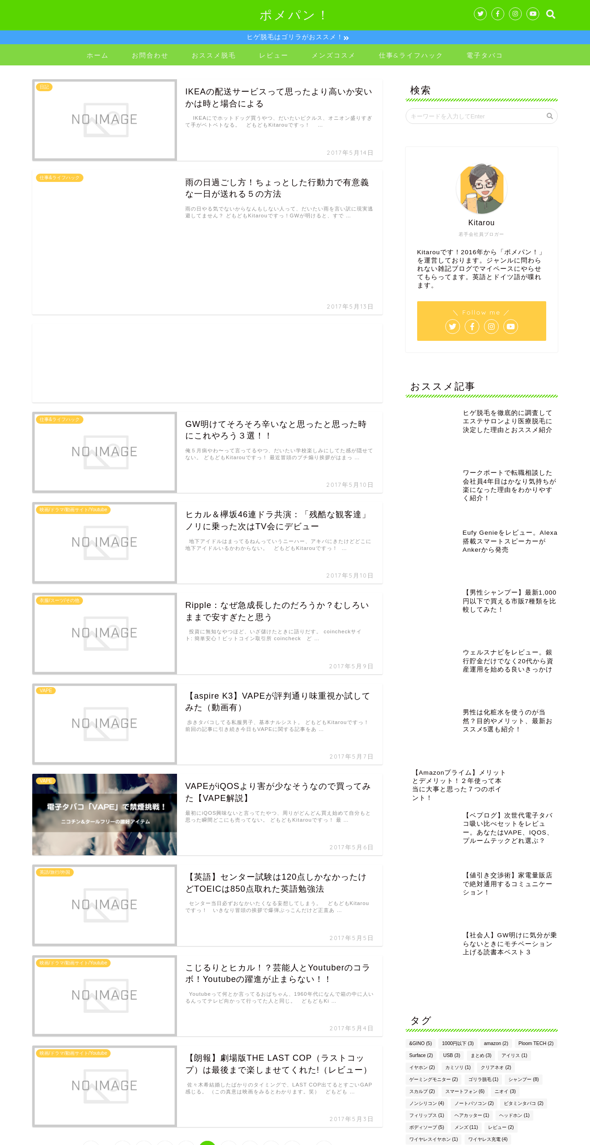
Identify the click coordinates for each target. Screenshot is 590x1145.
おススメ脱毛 (214, 57)
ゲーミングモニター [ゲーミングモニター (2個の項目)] (433, 870)
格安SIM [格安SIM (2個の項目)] (471, 966)
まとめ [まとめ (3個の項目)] (481, 846)
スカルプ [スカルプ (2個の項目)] (422, 882)
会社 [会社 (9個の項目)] (446, 954)
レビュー (274, 57)
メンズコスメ (334, 57)
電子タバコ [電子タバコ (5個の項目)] (525, 978)
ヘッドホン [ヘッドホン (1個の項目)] (514, 906)
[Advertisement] (207, 278)
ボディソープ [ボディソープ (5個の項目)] (426, 918)
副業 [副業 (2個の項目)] (504, 954)
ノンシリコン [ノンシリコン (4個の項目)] (426, 894)
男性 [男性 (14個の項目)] (530, 966)
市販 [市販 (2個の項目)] (531, 954)
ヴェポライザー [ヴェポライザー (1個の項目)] (483, 942)
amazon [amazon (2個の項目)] (496, 834)
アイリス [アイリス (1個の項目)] (514, 846)
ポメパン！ (295, 15)
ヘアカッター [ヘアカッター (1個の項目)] (472, 906)
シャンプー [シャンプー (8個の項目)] (523, 870)
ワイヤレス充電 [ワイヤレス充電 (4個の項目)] (488, 930)
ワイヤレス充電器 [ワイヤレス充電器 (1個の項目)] (431, 942)
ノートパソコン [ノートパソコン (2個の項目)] (474, 894)
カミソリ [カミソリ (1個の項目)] (458, 858)
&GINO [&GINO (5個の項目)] (420, 834)
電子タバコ (484, 57)
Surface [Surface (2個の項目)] (421, 846)
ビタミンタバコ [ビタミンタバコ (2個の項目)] (523, 894)
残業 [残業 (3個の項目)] (502, 966)
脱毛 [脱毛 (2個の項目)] (417, 978)
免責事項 (120, 1134)
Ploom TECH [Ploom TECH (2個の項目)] (536, 834)
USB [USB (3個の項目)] (451, 846)
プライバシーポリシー (67, 1134)
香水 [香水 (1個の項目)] (417, 990)
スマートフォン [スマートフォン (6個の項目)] (465, 882)
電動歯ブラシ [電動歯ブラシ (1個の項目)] (482, 978)
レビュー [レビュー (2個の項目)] (501, 918)
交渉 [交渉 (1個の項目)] (521, 942)
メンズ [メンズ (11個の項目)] (466, 918)
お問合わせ (150, 57)
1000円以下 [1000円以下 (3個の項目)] (458, 834)
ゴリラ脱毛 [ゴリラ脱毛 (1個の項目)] (483, 870)
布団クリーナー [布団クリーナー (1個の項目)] (429, 966)
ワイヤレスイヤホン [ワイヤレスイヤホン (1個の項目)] (433, 930)
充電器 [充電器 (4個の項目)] (475, 954)
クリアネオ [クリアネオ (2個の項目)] (496, 858)
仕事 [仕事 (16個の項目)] (418, 954)
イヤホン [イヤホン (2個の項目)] (422, 858)
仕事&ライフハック (411, 57)
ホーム (98, 57)
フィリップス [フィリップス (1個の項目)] (426, 906)
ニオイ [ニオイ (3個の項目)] (505, 882)
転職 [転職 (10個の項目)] (445, 978)
